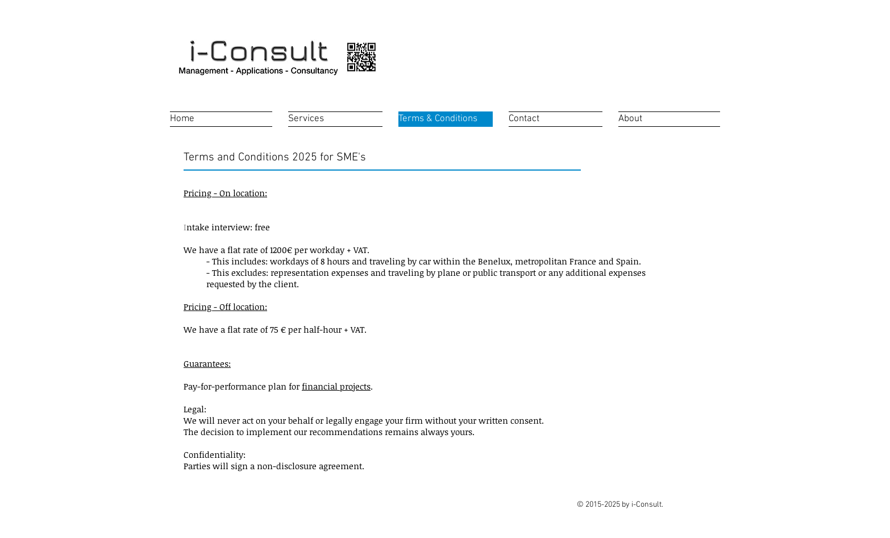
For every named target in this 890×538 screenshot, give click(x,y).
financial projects (336, 386)
